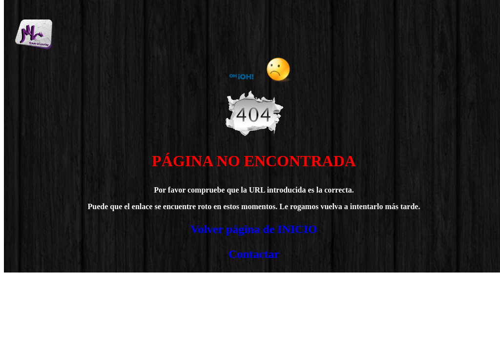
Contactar (254, 254)
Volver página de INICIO (253, 229)
